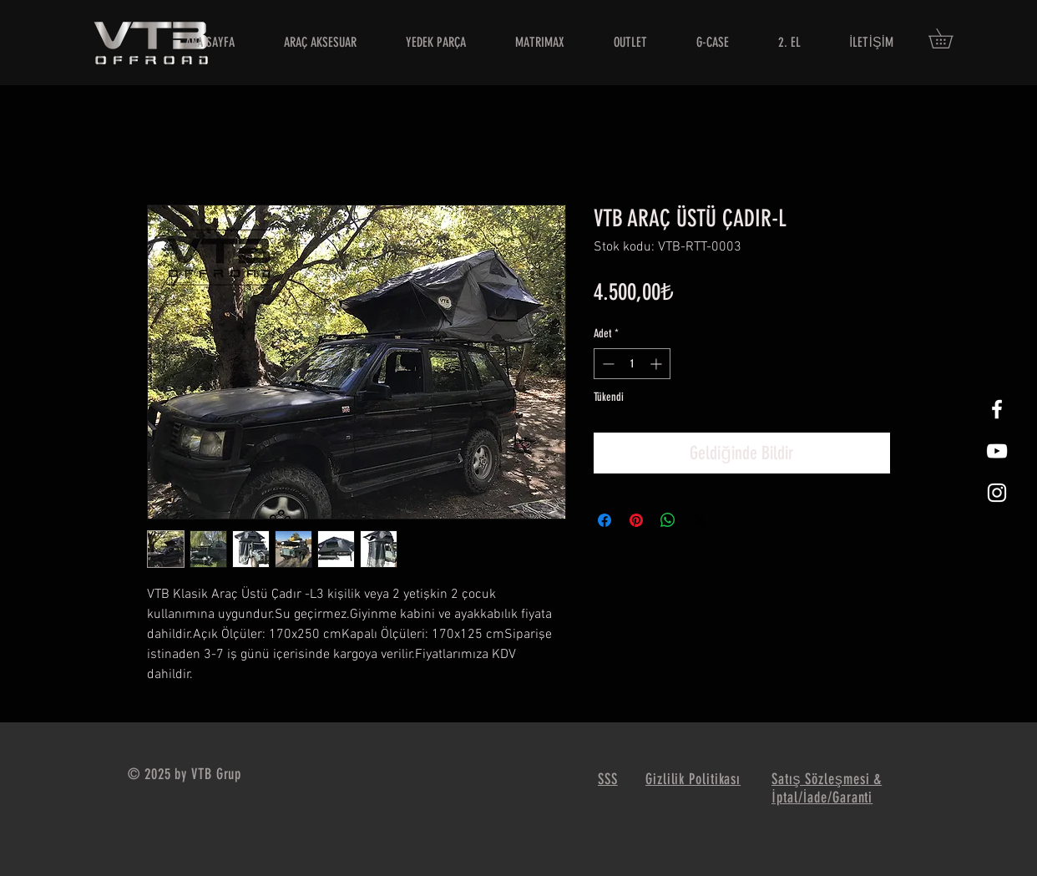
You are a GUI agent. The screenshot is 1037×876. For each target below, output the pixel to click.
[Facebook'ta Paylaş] (604, 520)
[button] (950, 38)
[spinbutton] (632, 363)
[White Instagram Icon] (996, 492)
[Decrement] (606, 363)
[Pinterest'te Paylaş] (636, 520)
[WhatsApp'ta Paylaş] (668, 520)
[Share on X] (700, 520)
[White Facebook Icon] (996, 409)
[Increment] (657, 363)
